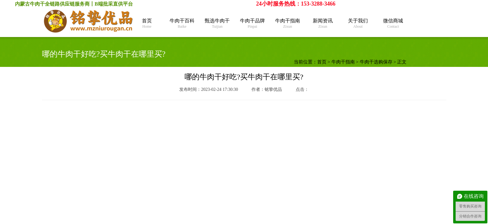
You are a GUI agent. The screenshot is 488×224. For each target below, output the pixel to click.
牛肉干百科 (182, 23)
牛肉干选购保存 (376, 61)
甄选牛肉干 (217, 23)
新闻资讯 (322, 23)
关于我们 (358, 23)
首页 (147, 23)
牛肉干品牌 (252, 23)
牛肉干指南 (287, 23)
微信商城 (393, 23)
